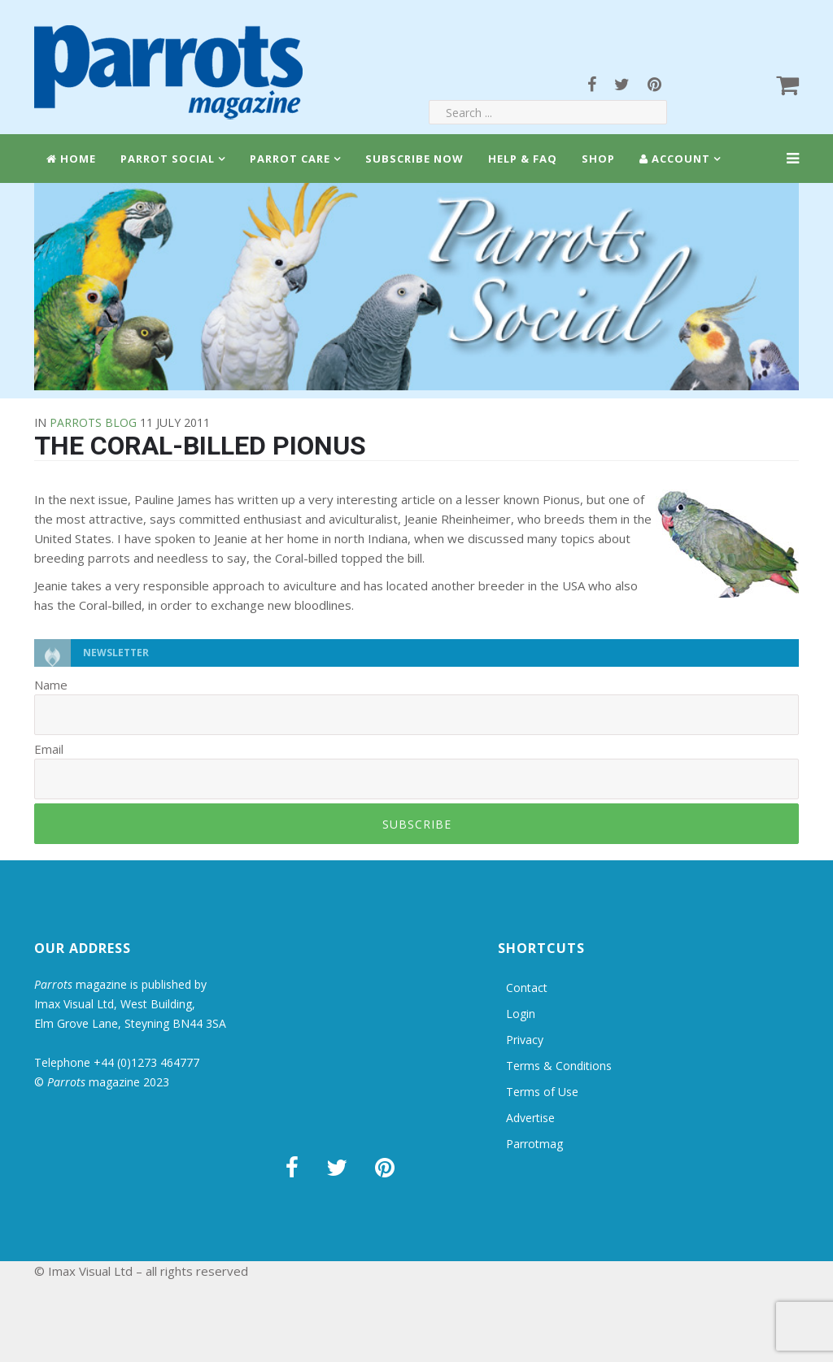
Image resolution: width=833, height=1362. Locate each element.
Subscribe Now (414, 158)
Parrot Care (290, 158)
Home (71, 158)
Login (520, 1013)
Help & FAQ (522, 158)
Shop (598, 158)
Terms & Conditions (559, 1065)
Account (674, 158)
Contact (526, 987)
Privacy (524, 1039)
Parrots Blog (93, 422)
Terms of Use (542, 1091)
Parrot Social (167, 158)
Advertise (530, 1117)
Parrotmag (534, 1143)
